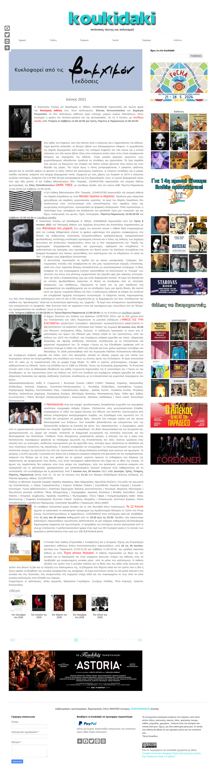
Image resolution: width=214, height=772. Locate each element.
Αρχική (22, 40)
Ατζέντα (178, 40)
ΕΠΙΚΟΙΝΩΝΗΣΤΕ (140, 709)
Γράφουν (84, 40)
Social (115, 40)
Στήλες (53, 40)
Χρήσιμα (146, 40)
